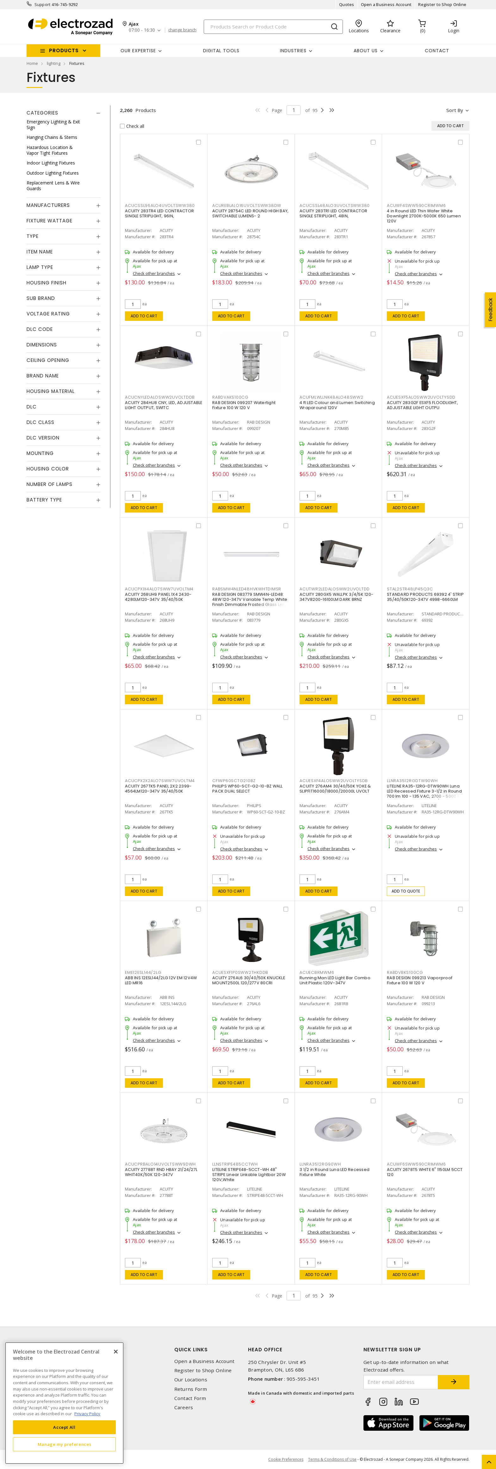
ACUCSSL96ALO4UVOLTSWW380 (160, 205)
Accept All (64, 1427)
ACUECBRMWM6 (317, 972)
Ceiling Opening (48, 360)
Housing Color (48, 468)
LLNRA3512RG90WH (320, 1164)
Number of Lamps (49, 484)
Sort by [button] (454, 110)
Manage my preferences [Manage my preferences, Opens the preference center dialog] (64, 1444)
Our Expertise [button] (138, 50)
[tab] (64, 113)
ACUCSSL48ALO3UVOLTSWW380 (335, 205)
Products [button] (64, 50)
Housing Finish (46, 282)
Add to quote (406, 891)
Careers (183, 1407)
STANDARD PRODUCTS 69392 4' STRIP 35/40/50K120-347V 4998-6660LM (425, 597)
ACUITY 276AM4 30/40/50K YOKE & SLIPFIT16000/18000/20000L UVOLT (335, 788)
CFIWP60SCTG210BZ (234, 780)
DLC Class (40, 422)
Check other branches (154, 273)
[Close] (116, 1352)
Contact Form (190, 1398)
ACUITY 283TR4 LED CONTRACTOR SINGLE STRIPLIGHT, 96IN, (159, 213)
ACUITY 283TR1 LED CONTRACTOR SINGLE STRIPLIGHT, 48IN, (333, 213)
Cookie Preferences (285, 1459)
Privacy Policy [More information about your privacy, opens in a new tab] (87, 1413)
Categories (42, 112)
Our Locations (190, 1380)
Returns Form (190, 1389)
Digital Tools (221, 50)
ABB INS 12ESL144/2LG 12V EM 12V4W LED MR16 (161, 980)
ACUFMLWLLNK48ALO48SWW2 (331, 397)
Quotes (346, 4)
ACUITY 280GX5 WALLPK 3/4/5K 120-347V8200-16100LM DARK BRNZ (336, 597)
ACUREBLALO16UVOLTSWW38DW (246, 205)
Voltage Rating (48, 313)
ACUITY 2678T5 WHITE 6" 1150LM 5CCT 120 (425, 1172)
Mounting (40, 453)
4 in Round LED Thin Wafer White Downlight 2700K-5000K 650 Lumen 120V (424, 216)
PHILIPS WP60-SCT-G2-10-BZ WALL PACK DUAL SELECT (247, 788)
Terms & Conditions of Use (332, 1459)
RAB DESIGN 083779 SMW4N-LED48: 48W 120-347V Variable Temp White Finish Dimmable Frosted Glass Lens (250, 599)
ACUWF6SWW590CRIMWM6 (416, 1164)
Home (32, 63)
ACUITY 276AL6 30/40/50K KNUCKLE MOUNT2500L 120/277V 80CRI (248, 980)
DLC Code (40, 329)
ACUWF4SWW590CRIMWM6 (416, 205)
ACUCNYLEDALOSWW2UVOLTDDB (160, 397)
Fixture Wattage (49, 220)
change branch (182, 30)
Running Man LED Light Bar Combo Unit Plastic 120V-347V (335, 980)
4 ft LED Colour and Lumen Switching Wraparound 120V (337, 405)
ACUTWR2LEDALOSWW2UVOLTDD (335, 589)
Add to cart (144, 316)
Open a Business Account (386, 4)
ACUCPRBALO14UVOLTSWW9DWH (160, 1164)
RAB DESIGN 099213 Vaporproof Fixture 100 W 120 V (419, 980)
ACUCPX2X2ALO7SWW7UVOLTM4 (160, 780)
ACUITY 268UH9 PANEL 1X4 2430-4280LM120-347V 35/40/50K (158, 597)
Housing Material (51, 391)
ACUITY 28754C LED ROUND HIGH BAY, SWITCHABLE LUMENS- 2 (250, 213)
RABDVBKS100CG (405, 972)
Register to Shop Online (442, 4)
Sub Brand (41, 298)
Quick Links (191, 1349)
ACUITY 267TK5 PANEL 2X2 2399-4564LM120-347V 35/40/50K (158, 788)
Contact (437, 50)
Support (42, 4)
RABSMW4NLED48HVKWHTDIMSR (246, 589)
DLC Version (43, 437)
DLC (32, 406)
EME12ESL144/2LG (143, 972)
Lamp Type (40, 267)
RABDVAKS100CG (230, 397)
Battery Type (44, 499)
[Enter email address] (400, 1382)
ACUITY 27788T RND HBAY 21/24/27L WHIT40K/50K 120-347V (161, 1172)
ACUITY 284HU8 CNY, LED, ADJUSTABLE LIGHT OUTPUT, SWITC (163, 405)
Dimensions (42, 344)
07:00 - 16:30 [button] (142, 30)
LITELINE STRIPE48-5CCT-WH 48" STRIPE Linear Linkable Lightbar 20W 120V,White (249, 1174)
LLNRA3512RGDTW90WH (412, 780)
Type (33, 236)
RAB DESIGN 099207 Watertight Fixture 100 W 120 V (244, 405)
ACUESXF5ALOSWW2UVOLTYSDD (421, 397)
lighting (53, 63)
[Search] (273, 27)
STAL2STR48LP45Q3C (410, 589)
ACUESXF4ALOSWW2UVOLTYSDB (334, 780)
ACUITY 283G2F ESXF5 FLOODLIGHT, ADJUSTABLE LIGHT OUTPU (422, 405)
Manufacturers (48, 205)
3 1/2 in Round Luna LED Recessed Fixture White (334, 1172)
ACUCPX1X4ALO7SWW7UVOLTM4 (159, 589)
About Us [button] (366, 50)
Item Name (40, 251)
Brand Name (43, 375)
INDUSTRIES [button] (293, 50)
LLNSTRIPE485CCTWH (235, 1164)
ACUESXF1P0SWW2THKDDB (240, 972)
